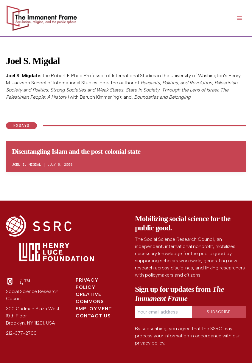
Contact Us (93, 316)
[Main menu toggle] (239, 18)
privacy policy (149, 343)
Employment (94, 308)
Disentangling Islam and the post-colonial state (76, 151)
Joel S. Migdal (21, 75)
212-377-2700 (21, 333)
